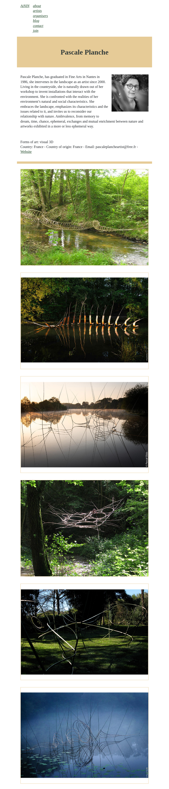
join (36, 30)
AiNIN (24, 6)
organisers (40, 16)
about (37, 6)
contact (38, 26)
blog (36, 21)
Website (26, 152)
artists (37, 11)
